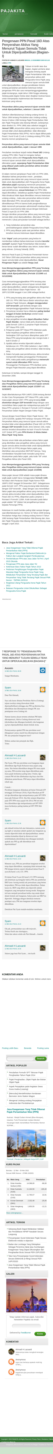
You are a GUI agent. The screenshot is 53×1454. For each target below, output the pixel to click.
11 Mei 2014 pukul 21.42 (13, 758)
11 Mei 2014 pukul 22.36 (13, 823)
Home (5, 34)
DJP (42, 1159)
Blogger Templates (39, 1444)
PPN (9, 63)
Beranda (27, 1048)
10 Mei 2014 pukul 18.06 (13, 690)
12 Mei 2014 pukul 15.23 (13, 924)
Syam (8, 687)
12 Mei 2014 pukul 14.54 (13, 859)
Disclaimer (45, 1439)
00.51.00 (47, 60)
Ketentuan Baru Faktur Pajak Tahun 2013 (23, 567)
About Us (12, 1442)
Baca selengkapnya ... (15, 1213)
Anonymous (21, 1359)
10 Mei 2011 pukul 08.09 (13, 671)
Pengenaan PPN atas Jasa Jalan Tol (21, 564)
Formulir (33, 34)
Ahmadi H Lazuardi (15, 755)
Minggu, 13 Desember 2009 (34, 60)
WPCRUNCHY (18, 1444)
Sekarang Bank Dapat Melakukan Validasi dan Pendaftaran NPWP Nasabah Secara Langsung (26, 1231)
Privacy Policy (36, 1439)
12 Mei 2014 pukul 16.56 (13, 949)
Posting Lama (43, 1048)
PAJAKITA (13, 10)
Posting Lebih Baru (10, 1048)
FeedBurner (26, 1333)
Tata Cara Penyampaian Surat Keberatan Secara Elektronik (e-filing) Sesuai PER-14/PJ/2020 (25, 1258)
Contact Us (5, 1442)
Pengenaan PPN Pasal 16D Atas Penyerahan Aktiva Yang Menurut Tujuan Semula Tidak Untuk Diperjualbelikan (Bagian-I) (25, 48)
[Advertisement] (26, 619)
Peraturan (19, 34)
